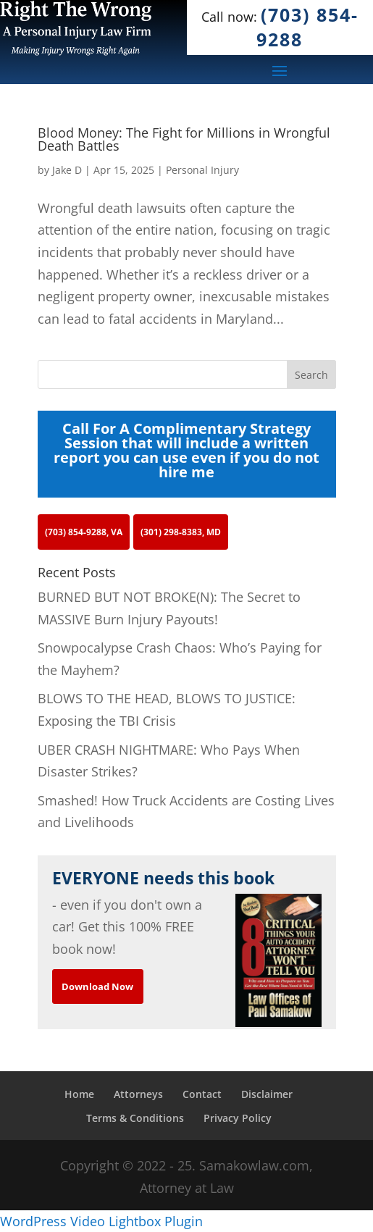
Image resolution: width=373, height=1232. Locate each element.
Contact (202, 1094)
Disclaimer (267, 1094)
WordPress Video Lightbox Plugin (101, 1221)
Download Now (97, 986)
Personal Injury (202, 170)
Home (79, 1094)
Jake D (67, 170)
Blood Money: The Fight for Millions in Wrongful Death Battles (184, 139)
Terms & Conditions (135, 1118)
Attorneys (138, 1094)
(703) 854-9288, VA (83, 532)
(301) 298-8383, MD (181, 532)
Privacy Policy (238, 1118)
